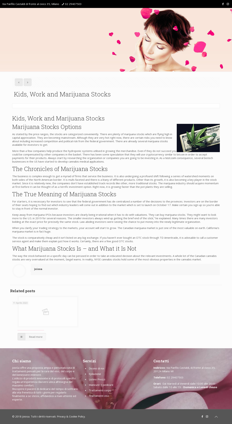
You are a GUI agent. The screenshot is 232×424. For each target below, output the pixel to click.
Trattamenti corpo (100, 390)
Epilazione (95, 374)
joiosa (38, 269)
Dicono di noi (96, 368)
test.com (170, 158)
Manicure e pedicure (101, 385)
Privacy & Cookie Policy (71, 416)
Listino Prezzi (97, 379)
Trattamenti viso (99, 396)
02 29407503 (73, 4)
